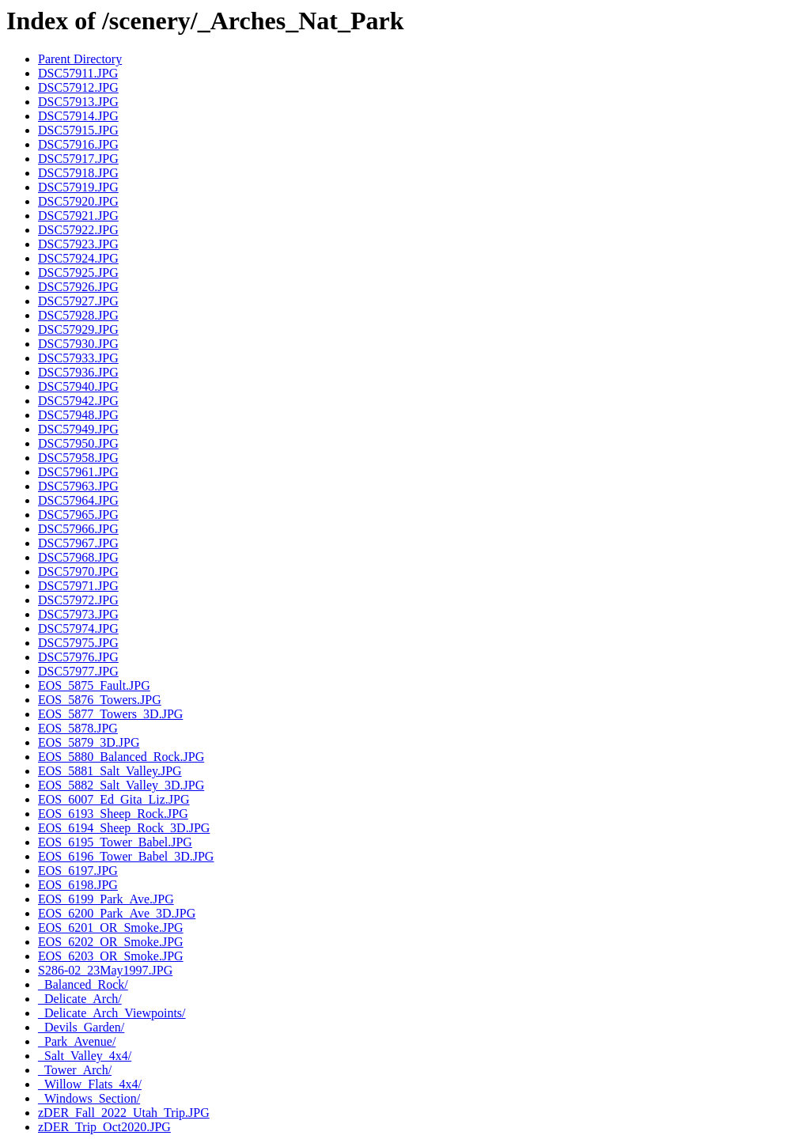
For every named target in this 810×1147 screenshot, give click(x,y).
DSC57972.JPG (78, 600)
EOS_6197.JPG (78, 870)
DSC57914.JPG (78, 116)
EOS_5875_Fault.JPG (94, 685)
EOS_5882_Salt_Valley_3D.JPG (121, 785)
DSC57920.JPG (78, 201)
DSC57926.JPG (78, 286)
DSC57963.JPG (78, 486)
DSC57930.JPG (78, 343)
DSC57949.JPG (78, 429)
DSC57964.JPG (78, 500)
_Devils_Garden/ (81, 1027)
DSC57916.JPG (78, 144)
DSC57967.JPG (78, 543)
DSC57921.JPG (78, 215)
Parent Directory (80, 59)
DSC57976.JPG (78, 657)
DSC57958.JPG (78, 457)
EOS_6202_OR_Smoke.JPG (111, 941)
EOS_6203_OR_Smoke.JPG (111, 956)
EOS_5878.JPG (78, 728)
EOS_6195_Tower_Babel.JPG (115, 842)
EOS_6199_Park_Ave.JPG (106, 899)
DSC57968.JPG (78, 557)
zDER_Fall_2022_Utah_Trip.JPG (124, 1112)
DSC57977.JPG (78, 671)
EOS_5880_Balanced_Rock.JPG (121, 756)
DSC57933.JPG (78, 358)
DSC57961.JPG (78, 472)
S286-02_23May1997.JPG (105, 970)
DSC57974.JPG (78, 628)
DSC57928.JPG (78, 315)
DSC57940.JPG (78, 386)
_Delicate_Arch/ (80, 998)
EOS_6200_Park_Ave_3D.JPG (116, 913)
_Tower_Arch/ (75, 1070)
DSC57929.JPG (78, 329)
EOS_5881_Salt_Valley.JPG (110, 771)
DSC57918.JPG (78, 173)
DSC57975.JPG (78, 642)
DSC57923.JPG (78, 244)
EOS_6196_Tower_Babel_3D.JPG (126, 856)
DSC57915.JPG (78, 130)
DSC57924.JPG (78, 258)
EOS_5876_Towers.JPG (99, 699)
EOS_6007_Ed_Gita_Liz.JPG (114, 799)
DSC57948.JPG (78, 415)
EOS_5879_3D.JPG (88, 742)
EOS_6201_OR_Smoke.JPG (111, 927)
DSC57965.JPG (78, 514)
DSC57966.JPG (78, 529)
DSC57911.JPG (78, 73)
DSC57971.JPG (78, 585)
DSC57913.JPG (78, 101)
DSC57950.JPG (78, 443)
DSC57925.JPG (78, 272)
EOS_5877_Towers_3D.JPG (110, 714)
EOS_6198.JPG (78, 884)
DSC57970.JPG (78, 571)
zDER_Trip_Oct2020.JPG (104, 1127)
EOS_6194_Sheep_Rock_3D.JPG (124, 828)
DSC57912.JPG (78, 87)
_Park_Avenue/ (76, 1041)
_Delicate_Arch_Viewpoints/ (112, 1013)
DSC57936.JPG (78, 372)
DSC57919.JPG (78, 187)
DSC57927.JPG (78, 301)
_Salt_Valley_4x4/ (84, 1055)
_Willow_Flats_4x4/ (90, 1084)
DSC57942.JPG (78, 400)
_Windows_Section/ (89, 1098)
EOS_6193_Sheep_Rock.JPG (113, 813)
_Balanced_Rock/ (83, 984)
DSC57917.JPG (78, 158)
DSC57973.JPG (78, 614)
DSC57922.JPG (78, 230)
